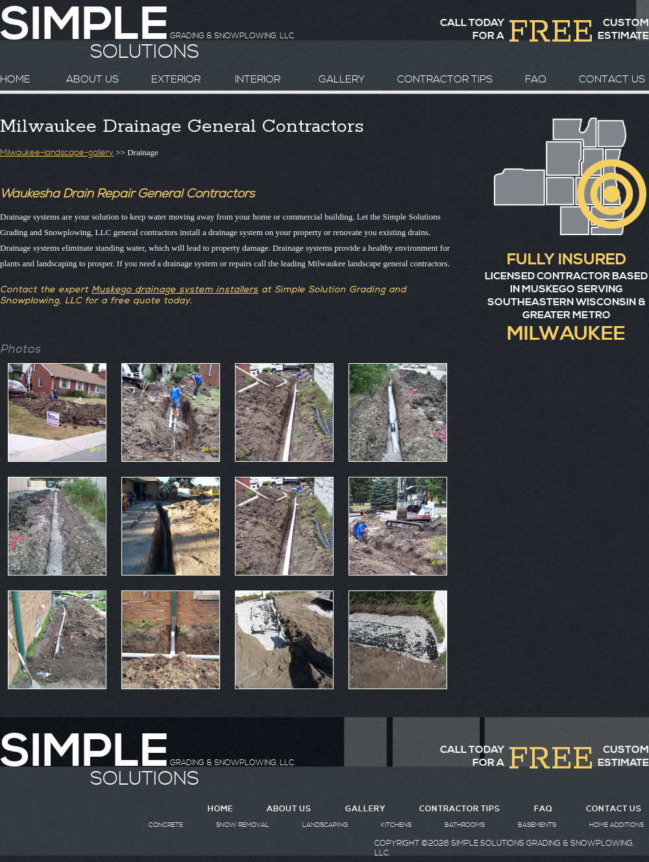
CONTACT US (612, 79)
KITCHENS (396, 825)
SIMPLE (84, 752)
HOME (15, 79)
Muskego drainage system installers (175, 290)
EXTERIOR (176, 79)
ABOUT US (92, 79)
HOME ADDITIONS (616, 825)
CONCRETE (166, 825)
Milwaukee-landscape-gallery (57, 152)
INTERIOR (257, 79)
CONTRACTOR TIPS (445, 79)
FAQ (535, 79)
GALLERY (342, 79)
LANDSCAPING (325, 825)
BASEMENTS (537, 825)
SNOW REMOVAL (242, 825)
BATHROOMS (465, 825)
